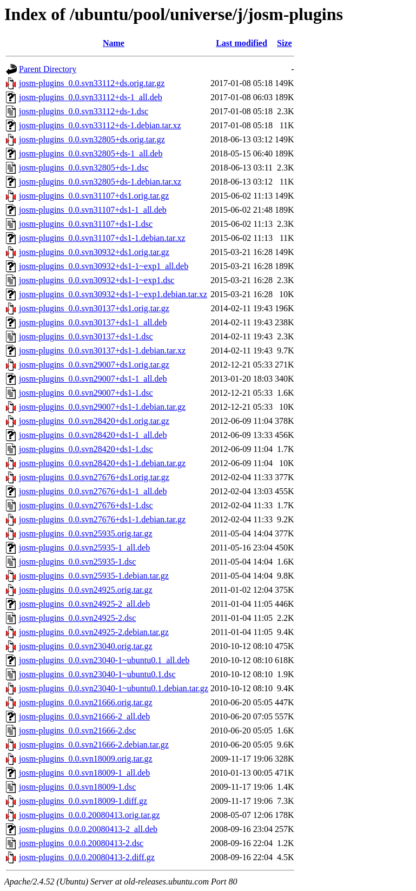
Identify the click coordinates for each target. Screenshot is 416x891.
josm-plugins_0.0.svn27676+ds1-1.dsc (86, 505)
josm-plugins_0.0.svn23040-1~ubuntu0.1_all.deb (104, 660)
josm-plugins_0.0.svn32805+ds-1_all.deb (90, 153)
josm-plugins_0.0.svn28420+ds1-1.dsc (86, 449)
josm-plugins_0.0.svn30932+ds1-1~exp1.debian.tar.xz (113, 294)
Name (113, 43)
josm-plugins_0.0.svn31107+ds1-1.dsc (86, 223)
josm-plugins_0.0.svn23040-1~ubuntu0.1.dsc (97, 674)
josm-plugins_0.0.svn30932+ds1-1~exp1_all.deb (103, 266)
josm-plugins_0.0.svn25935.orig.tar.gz (86, 533)
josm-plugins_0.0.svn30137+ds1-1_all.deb (93, 322)
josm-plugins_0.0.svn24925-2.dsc (77, 618)
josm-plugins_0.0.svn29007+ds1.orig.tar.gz (94, 364)
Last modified (241, 43)
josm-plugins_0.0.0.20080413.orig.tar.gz (89, 815)
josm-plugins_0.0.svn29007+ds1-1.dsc (86, 392)
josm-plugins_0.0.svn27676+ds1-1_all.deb (93, 491)
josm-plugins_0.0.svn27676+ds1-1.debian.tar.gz (102, 519)
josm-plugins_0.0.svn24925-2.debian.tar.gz (94, 632)
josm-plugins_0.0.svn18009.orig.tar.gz (86, 758)
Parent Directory (47, 69)
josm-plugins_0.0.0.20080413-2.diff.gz (87, 857)
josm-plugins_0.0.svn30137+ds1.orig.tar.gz (94, 308)
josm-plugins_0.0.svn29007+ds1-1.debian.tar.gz (102, 406)
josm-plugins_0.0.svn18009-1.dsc (77, 786)
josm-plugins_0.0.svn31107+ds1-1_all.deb (93, 209)
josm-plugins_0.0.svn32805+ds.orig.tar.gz (92, 139)
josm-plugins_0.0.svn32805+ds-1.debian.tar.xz (100, 181)
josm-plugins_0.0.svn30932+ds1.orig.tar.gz (94, 252)
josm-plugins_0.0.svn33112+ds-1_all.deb (90, 97)
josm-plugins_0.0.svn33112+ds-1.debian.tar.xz (100, 125)
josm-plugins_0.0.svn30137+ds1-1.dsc (86, 336)
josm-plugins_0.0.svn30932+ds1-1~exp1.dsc (96, 280)
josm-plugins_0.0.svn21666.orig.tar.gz (86, 702)
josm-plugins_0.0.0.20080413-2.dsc (81, 843)
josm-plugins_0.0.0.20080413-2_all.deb (88, 829)
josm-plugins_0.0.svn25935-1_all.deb (84, 547)
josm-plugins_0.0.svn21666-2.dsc (77, 730)
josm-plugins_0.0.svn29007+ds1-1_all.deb (93, 378)
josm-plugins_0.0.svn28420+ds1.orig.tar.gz (94, 420)
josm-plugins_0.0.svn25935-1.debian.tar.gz (94, 575)
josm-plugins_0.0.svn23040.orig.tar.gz (86, 646)
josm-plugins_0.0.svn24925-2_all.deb (84, 603)
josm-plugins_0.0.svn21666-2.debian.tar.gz (94, 744)
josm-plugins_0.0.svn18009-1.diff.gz (83, 800)
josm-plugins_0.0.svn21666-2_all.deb (84, 716)
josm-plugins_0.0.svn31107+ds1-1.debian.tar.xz (102, 238)
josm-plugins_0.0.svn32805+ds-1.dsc (84, 167)
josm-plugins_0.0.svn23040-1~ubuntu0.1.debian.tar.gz (113, 688)
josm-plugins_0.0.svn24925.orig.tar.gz (86, 589)
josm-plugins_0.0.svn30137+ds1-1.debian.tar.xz (102, 350)
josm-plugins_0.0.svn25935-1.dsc (77, 561)
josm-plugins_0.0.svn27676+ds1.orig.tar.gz (94, 477)
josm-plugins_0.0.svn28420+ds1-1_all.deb (93, 435)
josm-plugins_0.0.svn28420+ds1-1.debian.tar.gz (102, 463)
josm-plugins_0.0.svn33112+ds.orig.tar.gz (91, 83)
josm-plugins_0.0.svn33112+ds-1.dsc (83, 111)
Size (284, 43)
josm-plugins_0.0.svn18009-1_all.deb (84, 772)
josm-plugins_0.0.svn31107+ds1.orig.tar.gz (94, 195)
